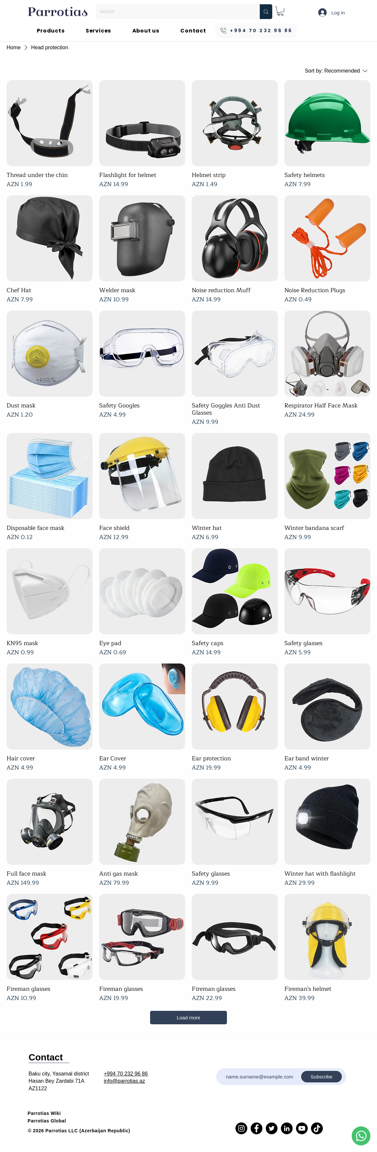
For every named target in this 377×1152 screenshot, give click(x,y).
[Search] (173, 11)
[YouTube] (302, 1128)
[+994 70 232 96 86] (256, 30)
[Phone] (361, 1135)
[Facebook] (256, 1128)
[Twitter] (271, 1128)
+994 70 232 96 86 (126, 1073)
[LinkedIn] (287, 1128)
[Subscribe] (321, 1076)
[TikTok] (317, 1128)
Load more (188, 1017)
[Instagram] (241, 1128)
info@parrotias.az (124, 1081)
